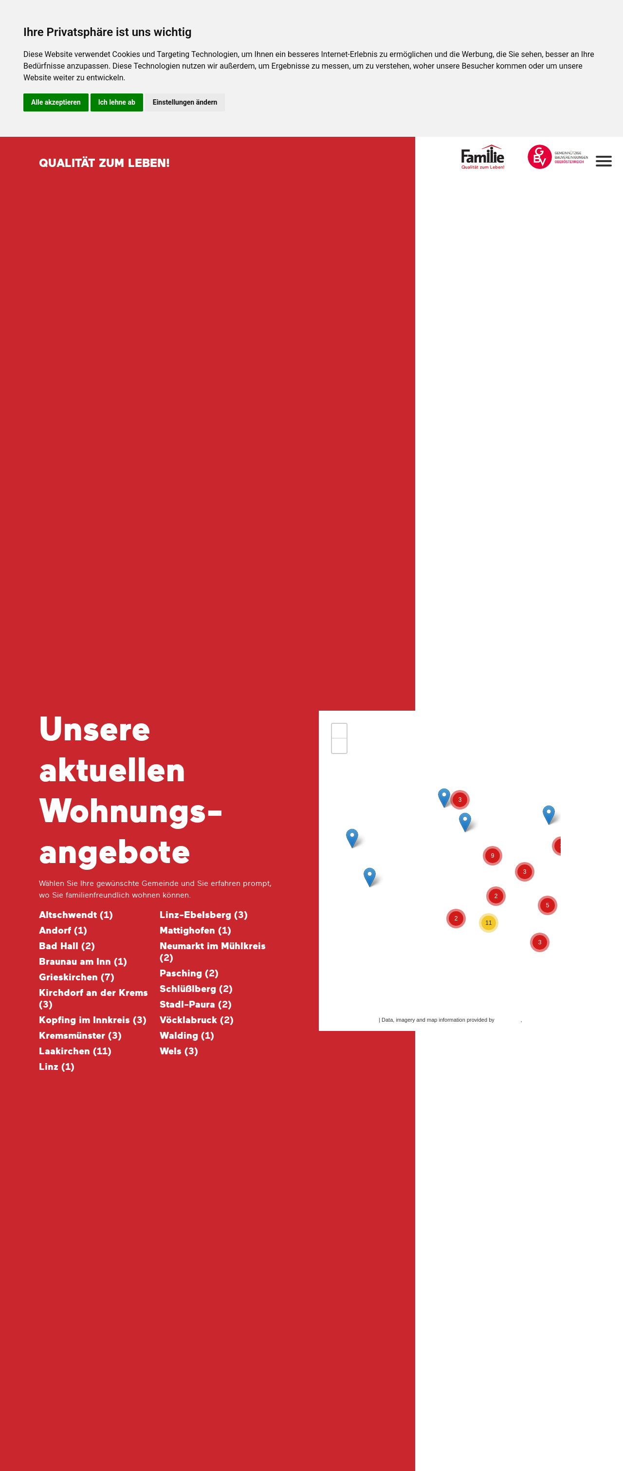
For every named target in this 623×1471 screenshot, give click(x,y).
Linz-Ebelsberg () (204, 915)
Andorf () (63, 931)
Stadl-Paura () (196, 1005)
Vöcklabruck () (197, 1020)
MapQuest (508, 1020)
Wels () (179, 1051)
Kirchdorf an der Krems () (93, 999)
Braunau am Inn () (83, 962)
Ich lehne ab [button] (116, 102)
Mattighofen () (195, 931)
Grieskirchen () (76, 977)
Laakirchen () (75, 1051)
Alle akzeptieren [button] (56, 102)
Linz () (56, 1067)
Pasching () (189, 973)
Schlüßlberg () (196, 989)
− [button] (339, 745)
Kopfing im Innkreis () (93, 1020)
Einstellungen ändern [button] (185, 102)
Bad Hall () (67, 946)
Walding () (187, 1036)
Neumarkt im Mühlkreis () (213, 952)
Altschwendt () (76, 915)
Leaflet (369, 1020)
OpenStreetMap (543, 1020)
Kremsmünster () (80, 1036)
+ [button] (339, 731)
